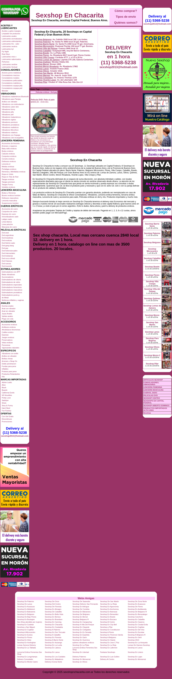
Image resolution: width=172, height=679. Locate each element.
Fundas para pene (9, 366)
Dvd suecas (6, 264)
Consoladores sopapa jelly (12, 86)
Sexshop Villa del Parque (45, 48)
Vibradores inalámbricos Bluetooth (15, 96)
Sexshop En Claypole (81, 627)
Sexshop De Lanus (24, 604)
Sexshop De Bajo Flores (26, 617)
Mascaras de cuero (9, 227)
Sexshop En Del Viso (136, 630)
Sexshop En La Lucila (53, 645)
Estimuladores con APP (11, 272)
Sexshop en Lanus (135, 648)
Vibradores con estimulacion (13, 104)
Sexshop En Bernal (80, 617)
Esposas (5, 335)
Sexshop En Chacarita (69, 15)
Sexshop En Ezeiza (24, 635)
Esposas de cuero (9, 214)
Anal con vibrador (9, 308)
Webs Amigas (86, 598)
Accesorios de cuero (10, 209)
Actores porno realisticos (11, 73)
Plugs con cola (7, 319)
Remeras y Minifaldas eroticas (13, 172)
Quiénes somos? (125, 22)
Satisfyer (5, 400)
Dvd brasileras (7, 238)
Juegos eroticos (8, 337)
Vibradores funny (8, 109)
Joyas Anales (7, 314)
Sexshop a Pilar (106, 627)
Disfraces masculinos (10, 198)
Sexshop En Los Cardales (55, 657)
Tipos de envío (126, 16)
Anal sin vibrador (8, 311)
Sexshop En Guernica (81, 640)
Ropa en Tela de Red (10, 177)
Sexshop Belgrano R (81, 619)
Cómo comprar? (126, 11)
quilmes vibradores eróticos (83, 643)
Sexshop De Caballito (53, 612)
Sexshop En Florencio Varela (111, 635)
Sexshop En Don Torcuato (55, 632)
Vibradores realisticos (10, 127)
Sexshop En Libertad (81, 652)
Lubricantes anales (9, 36)
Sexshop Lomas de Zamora (47, 60)
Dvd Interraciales (8, 253)
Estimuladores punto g (10, 295)
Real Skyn (6, 54)
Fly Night (5, 52)
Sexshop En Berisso (53, 617)
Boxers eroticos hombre (11, 195)
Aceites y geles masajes (11, 31)
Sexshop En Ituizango (53, 643)
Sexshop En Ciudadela (54, 627)
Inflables (5, 369)
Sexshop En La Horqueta (138, 643)
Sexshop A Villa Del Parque (83, 625)
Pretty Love (6, 398)
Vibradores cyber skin (10, 107)
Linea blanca (7, 222)
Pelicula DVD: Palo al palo (43, 100)
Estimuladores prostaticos (12, 292)
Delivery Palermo (79, 657)
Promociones (7, 422)
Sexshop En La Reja (108, 645)
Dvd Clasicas (7, 261)
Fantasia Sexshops (107, 652)
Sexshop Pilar (40, 82)
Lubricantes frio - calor (10, 44)
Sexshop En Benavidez (109, 614)
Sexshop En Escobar (136, 632)
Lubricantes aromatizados (12, 39)
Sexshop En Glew (24, 640)
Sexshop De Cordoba (81, 609)
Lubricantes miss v (9, 57)
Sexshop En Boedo (107, 617)
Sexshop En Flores (24, 637)
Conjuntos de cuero (9, 211)
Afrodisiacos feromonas (11, 330)
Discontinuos (7, 419)
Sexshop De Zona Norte (137, 601)
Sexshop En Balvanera (26, 612)
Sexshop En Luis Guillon (109, 657)
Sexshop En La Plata (81, 645)
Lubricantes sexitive (9, 64)
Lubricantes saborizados (11, 59)
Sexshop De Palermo (25, 601)
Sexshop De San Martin (109, 601)
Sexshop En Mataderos (54, 659)
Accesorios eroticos (9, 325)
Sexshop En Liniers (135, 652)
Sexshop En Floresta (53, 637)
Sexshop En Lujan (135, 657)
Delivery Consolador (25, 659)
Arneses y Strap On (9, 361)
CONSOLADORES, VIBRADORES (151, 383)
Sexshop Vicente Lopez (45, 80)
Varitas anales (7, 316)
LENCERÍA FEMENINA (152, 387)
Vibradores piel (7, 114)
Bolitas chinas (7, 359)
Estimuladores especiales (12, 285)
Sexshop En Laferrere (108, 648)
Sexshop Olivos (41, 71)
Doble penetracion (9, 364)
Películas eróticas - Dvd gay (46, 92)
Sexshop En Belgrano (25, 614)
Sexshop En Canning (53, 622)
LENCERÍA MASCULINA (153, 390)
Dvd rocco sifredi (8, 258)
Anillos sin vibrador (9, 356)
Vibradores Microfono (10, 130)
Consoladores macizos (11, 75)
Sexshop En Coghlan (136, 627)
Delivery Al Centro (107, 659)
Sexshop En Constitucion (110, 630)
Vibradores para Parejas (11, 99)
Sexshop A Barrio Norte (54, 640)
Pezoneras (6, 345)
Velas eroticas (7, 343)
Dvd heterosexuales (9, 251)
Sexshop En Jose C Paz (109, 643)
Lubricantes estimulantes (11, 41)
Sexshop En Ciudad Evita (138, 625)
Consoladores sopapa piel (12, 88)
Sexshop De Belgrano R (137, 612)
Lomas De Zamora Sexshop (139, 645)
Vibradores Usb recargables (13, 138)
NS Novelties (7, 395)
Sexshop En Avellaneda (137, 609)
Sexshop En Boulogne (26, 619)
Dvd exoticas (7, 240)
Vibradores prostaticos (10, 125)
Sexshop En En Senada (82, 632)
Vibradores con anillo (10, 353)
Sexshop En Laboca (52, 648)
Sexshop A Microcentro (26, 632)
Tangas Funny (7, 184)
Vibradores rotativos (9, 132)
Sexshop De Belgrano (81, 614)
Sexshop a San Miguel (26, 627)
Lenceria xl (6, 164)
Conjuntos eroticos (9, 156)
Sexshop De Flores (135, 607)
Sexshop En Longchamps (27, 657)
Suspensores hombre (10, 203)
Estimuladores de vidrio (11, 282)
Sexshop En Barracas (108, 612)
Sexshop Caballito (42, 51)
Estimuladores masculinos (12, 290)
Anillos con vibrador (9, 102)
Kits (3, 377)
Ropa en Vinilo (7, 174)
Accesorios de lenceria (11, 143)
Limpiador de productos (11, 34)
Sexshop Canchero (135, 617)
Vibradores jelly (8, 112)
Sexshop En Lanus (52, 652)
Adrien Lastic (7, 382)
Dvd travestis (7, 266)
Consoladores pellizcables (12, 80)
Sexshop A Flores (107, 632)
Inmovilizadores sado (10, 217)
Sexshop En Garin (80, 637)
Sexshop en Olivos (80, 662)
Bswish (4, 390)
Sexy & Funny (7, 405)
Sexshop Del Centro (52, 604)
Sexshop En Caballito (136, 619)
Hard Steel (6, 408)
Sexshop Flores (41, 55)
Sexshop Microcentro (44, 46)
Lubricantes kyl (7, 49)
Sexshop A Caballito (52, 635)
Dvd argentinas (8, 235)
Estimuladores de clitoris (11, 280)
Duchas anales (7, 306)
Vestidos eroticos (8, 187)
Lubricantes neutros (9, 46)
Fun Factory (6, 411)
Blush (4, 387)
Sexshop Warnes (42, 75)
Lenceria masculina (9, 201)
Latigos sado (7, 219)
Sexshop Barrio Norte (44, 44)
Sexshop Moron (41, 64)
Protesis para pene (9, 371)
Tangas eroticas (8, 179)
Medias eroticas (8, 167)
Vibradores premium (10, 122)
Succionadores (7, 277)
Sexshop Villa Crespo (44, 57)
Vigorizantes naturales (10, 348)
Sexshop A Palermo (52, 630)
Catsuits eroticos (8, 154)
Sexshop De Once (52, 601)
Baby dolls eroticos (9, 149)
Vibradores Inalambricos (11, 117)
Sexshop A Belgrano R (137, 635)
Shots (4, 403)
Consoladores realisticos (11, 83)
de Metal (5, 298)
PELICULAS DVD (150, 395)
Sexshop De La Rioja (108, 604)
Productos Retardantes (11, 374)
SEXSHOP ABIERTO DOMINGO (156, 405)
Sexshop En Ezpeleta (81, 635)
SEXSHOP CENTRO (151, 398)
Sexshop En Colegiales (82, 630)
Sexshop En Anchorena (109, 609)
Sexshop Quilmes (42, 62)
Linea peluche (7, 224)
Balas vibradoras (8, 274)
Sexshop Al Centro (107, 622)
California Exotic (8, 393)
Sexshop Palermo (42, 42)
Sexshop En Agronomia (109, 607)
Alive (4, 385)
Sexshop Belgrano (42, 39)
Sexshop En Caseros (136, 622)
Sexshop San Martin (43, 73)
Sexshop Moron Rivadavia (46, 66)
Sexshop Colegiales (43, 78)
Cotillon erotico (7, 332)
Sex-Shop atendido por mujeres (29, 622)
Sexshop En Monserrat (81, 659)
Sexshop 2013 (133, 640)
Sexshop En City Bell (108, 625)
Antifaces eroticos (9, 327)
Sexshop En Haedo (107, 640)
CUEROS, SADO (150, 393)
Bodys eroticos (7, 151)
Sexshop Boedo (41, 53)
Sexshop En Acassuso (136, 604)
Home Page (35, 89)
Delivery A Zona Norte (53, 662)
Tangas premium (8, 182)
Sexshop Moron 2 (152, 355)
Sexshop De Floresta (53, 607)
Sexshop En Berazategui (137, 614)
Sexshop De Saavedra (81, 601)
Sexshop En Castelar (25, 625)
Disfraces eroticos (9, 161)
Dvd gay (5, 248)
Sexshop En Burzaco (108, 619)
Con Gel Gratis (7, 416)
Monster (5, 91)
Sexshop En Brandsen (53, 619)
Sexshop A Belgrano (108, 637)
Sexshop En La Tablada (26, 648)
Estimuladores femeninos (12, 287)
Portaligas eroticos (9, 169)
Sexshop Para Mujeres (152, 339)
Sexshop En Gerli (135, 637)
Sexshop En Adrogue (81, 607)
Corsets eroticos (8, 159)
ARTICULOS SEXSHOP (153, 380)
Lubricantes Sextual (9, 67)
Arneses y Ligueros (9, 146)
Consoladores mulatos (10, 78)
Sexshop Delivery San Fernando (85, 604)
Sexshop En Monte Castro (27, 662)
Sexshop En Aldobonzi (26, 609)
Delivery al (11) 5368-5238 (15, 430)
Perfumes (5, 62)
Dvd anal (5, 233)
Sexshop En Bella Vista (54, 614)
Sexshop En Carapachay (82, 622)
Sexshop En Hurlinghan (26, 643)
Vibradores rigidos (9, 120)
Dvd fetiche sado (8, 243)
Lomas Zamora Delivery (26, 645)
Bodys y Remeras (9, 193)
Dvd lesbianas (7, 256)
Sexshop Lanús (41, 69)
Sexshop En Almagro (53, 609)
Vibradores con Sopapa (11, 135)
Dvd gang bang (8, 246)
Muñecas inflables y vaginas (13, 300)
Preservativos (7, 340)
